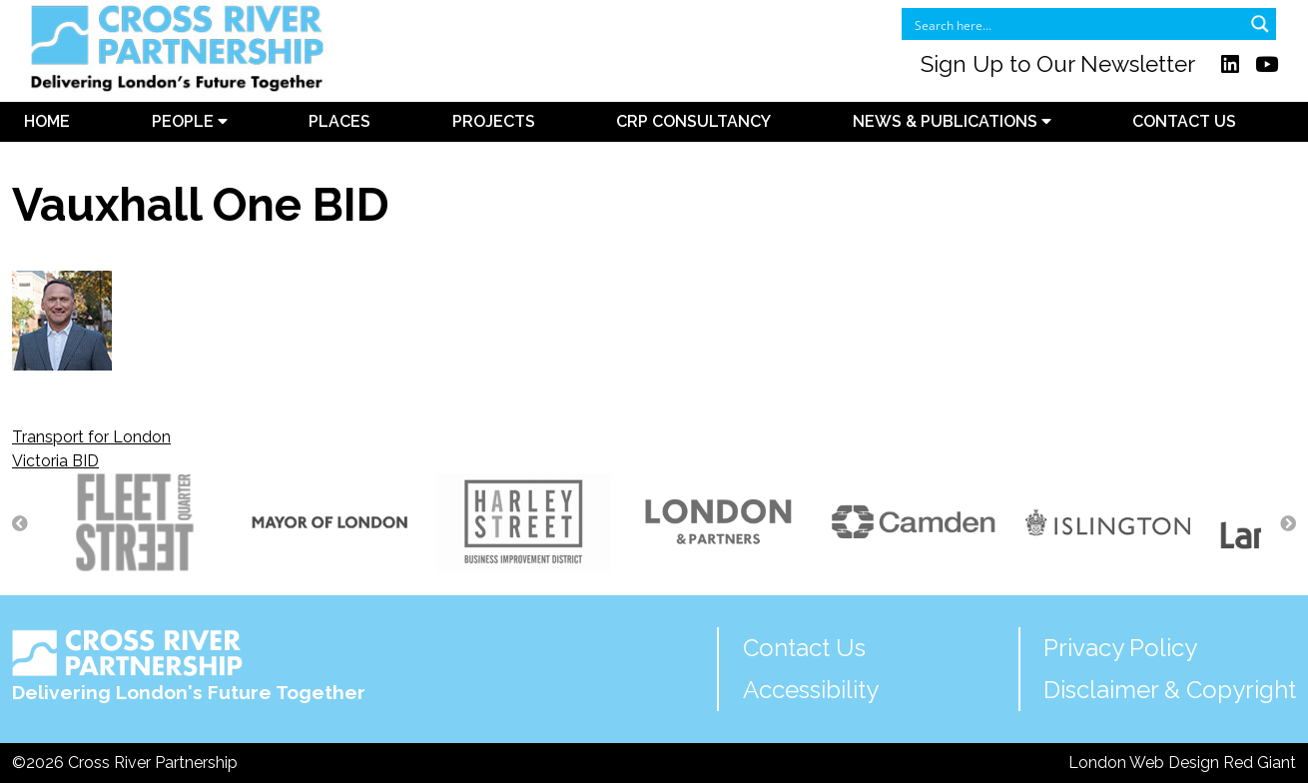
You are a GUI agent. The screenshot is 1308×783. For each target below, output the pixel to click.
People (190, 121)
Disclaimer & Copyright (1169, 689)
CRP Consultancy (693, 121)
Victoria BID (55, 460)
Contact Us (1184, 121)
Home (47, 121)
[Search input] (1076, 24)
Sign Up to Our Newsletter (1058, 64)
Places (339, 121)
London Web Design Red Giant (1182, 762)
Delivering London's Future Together (188, 666)
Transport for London (91, 436)
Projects (493, 121)
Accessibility (811, 689)
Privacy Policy (1120, 647)
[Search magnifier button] (1260, 24)
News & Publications (952, 121)
